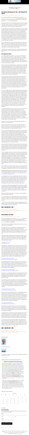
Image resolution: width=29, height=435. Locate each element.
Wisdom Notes (11, 209)
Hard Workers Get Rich (7, 214)
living (6, 332)
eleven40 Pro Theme (11, 430)
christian (13, 331)
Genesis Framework (18, 430)
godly (19, 331)
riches (11, 332)
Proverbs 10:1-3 (18, 218)
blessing (7, 331)
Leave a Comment (17, 15)
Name (2, 413)
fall (9, 210)
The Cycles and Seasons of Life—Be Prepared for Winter (14, 12)
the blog (7, 20)
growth (11, 210)
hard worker (18, 210)
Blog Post (6, 209)
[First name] (7, 415)
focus (15, 331)
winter (9, 211)
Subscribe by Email (4, 357)
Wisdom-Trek (15, 209)
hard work (14, 210)
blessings (9, 331)
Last (15, 416)
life (23, 210)
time (4, 211)
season (2, 211)
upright (16, 332)
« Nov (7, 405)
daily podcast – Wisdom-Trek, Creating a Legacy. (9, 325)
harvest (21, 210)
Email (2, 418)
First (2, 416)
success (13, 332)
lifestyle (25, 210)
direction (7, 210)
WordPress (23, 430)
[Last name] (20, 415)
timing (7, 211)
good (21, 331)
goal (17, 331)
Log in (26, 430)
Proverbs (8, 332)
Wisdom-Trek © (14, 1)
